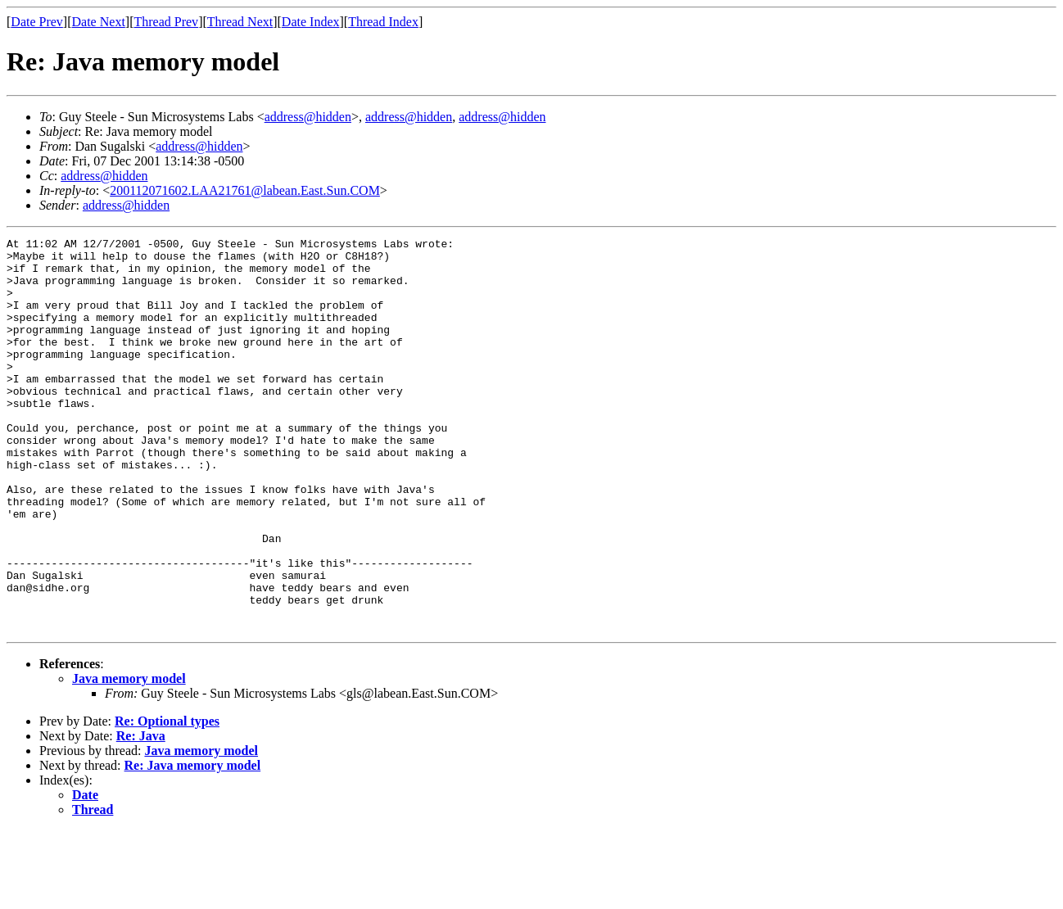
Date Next (98, 22)
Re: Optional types (167, 800)
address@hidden (308, 117)
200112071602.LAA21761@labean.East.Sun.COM (245, 190)
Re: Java (140, 814)
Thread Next (240, 22)
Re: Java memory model (192, 844)
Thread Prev (165, 22)
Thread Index (383, 22)
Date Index (311, 22)
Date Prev (37, 22)
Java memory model (129, 757)
